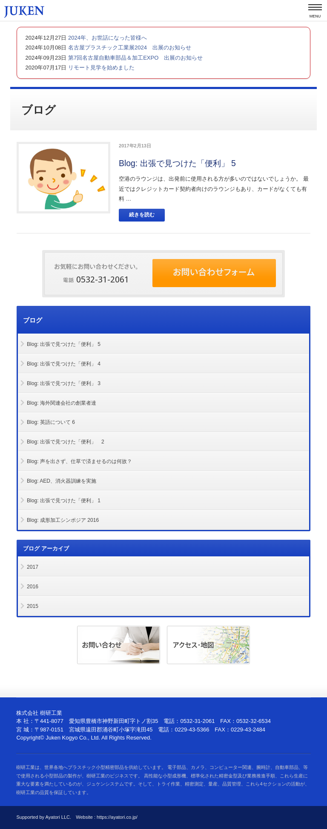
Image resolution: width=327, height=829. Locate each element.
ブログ (33, 320)
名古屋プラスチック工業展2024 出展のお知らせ (128, 47)
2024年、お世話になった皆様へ (106, 38)
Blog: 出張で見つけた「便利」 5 (177, 163)
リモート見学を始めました (100, 67)
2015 (32, 606)
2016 (32, 587)
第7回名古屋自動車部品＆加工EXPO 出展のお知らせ (134, 58)
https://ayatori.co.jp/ (117, 817)
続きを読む (142, 215)
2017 (32, 567)
